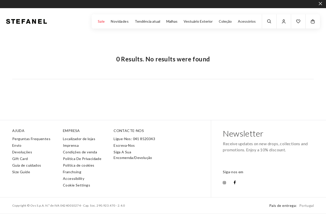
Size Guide (21, 172)
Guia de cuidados (26, 165)
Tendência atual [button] (147, 21)
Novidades (120, 21)
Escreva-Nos (124, 145)
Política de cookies (78, 165)
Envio (16, 145)
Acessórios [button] (247, 21)
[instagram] (224, 183)
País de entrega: (291, 205)
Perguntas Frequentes (31, 139)
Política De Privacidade (82, 158)
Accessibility (73, 178)
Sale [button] (101, 21)
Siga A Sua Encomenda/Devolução (133, 155)
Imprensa (71, 145)
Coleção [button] (225, 21)
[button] (298, 21)
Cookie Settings (76, 185)
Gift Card (20, 158)
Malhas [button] (172, 21)
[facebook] (235, 183)
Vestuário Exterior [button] (198, 21)
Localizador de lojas (79, 139)
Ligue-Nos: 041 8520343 (134, 139)
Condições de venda (80, 152)
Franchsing (72, 172)
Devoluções (22, 152)
